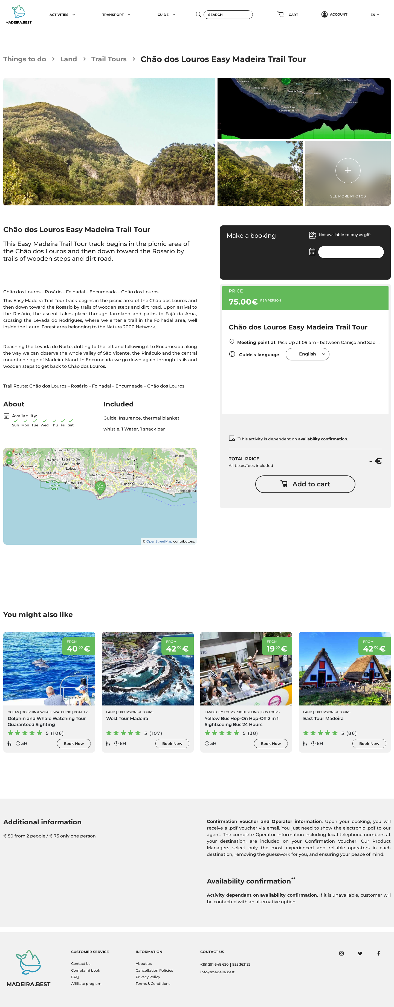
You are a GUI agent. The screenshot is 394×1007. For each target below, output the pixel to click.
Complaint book (85, 970)
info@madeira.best (217, 972)
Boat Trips (83, 717)
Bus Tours (270, 717)
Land (79, 59)
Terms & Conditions (153, 984)
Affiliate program (86, 984)
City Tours (225, 717)
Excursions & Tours (135, 717)
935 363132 (241, 965)
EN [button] (372, 15)
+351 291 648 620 (214, 965)
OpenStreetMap (159, 545)
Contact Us (80, 964)
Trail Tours (125, 59)
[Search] (228, 14)
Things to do (29, 59)
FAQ (75, 977)
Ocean (13, 717)
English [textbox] (307, 354)
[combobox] (307, 355)
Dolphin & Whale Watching (46, 717)
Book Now (74, 748)
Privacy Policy (148, 977)
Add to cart (305, 487)
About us (144, 964)
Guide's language (254, 354)
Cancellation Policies (154, 970)
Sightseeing (248, 717)
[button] (73, 14)
